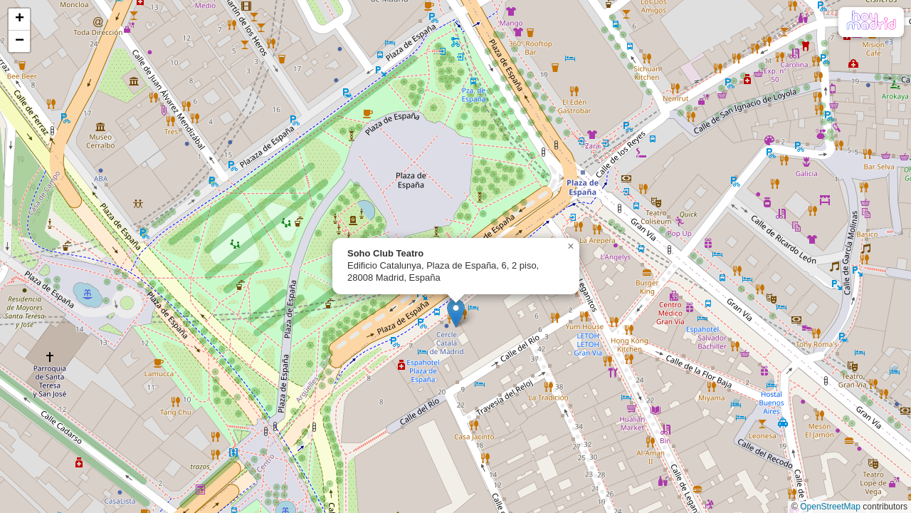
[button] (456, 313)
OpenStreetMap (830, 507)
